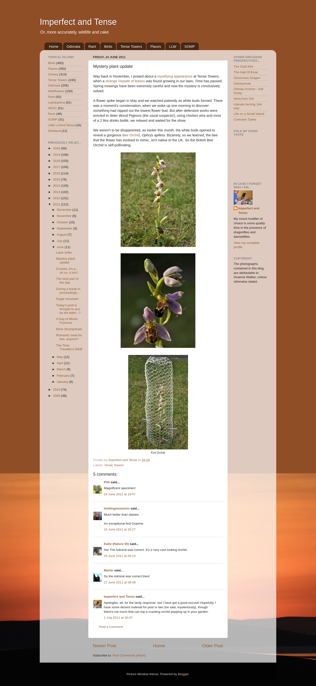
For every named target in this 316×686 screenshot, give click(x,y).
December (64, 209)
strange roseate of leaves (125, 81)
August (62, 234)
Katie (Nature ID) (116, 544)
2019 (57, 154)
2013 (57, 192)
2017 (57, 167)
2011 (57, 204)
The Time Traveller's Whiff (69, 347)
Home (53, 46)
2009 (57, 395)
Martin (109, 570)
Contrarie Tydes (245, 119)
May (60, 357)
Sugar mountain (67, 299)
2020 (57, 148)
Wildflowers (56, 91)
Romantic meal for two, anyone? (69, 337)
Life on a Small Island (249, 114)
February (63, 375)
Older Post (212, 645)
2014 (57, 185)
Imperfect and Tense (78, 22)
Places (155, 46)
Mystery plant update (65, 260)
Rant (92, 46)
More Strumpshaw (69, 329)
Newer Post (104, 645)
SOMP (189, 46)
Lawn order (64, 252)
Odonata (73, 46)
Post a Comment (111, 627)
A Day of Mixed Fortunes (67, 320)
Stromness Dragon (247, 78)
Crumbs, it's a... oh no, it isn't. (67, 270)
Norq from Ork (244, 98)
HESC (52, 108)
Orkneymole (242, 83)
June (61, 247)
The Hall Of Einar (246, 72)
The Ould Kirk (243, 66)
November (64, 216)
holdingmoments (117, 508)
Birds (108, 46)
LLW (172, 46)
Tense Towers (131, 46)
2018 (57, 161)
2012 (57, 198)
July (60, 241)
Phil (107, 482)
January (63, 382)
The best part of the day (67, 280)
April (60, 363)
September (65, 228)
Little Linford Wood (61, 125)
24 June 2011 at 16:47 (120, 494)
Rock (51, 114)
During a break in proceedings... (68, 290)
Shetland (54, 131)
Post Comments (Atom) (129, 655)
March (61, 369)
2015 (57, 179)
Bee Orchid (131, 135)
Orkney (53, 74)
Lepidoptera (56, 102)
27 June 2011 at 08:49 (120, 582)
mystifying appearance (175, 76)
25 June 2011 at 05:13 (120, 556)
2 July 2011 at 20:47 (118, 617)
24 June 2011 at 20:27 (120, 529)
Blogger (183, 674)
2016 (57, 173)
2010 (57, 389)
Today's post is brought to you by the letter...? (68, 309)
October (63, 222)
